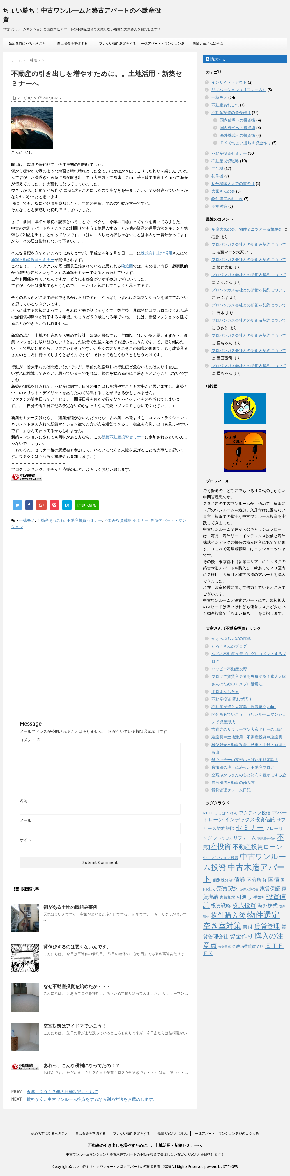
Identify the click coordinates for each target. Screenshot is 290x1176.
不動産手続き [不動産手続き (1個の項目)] (266, 838)
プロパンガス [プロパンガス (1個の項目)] (222, 838)
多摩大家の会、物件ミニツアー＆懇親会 (246, 229)
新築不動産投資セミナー (32, 259)
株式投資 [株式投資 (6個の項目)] (244, 905)
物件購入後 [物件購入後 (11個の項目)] (228, 915)
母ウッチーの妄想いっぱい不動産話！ (244, 759)
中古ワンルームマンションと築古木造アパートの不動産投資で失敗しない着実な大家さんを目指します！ (145, 1154)
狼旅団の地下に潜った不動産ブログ (242, 767)
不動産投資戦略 (118, 520)
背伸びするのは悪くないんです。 (77, 947)
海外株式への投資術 (237, 135)
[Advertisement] (98, 580)
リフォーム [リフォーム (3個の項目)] (244, 838)
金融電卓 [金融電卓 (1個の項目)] (224, 947)
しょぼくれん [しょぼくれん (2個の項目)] (226, 813)
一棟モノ (27, 520)
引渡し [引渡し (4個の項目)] (244, 897)
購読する (216, 58)
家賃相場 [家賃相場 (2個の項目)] (227, 897)
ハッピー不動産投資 (229, 668)
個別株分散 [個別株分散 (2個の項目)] (223, 880)
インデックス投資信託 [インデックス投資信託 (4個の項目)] (250, 819)
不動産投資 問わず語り (231, 699)
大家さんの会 (223, 191)
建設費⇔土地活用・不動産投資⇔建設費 (246, 737)
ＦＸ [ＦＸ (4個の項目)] (208, 953)
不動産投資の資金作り (231, 112)
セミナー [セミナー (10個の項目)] (250, 827)
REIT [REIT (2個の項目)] (208, 813)
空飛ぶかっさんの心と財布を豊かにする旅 (248, 774)
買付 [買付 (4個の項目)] (248, 926)
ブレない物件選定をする (117, 43)
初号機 (217, 176)
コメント (30, 739)
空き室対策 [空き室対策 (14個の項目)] (222, 925)
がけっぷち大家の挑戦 (231, 638)
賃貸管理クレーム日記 (231, 790)
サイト (25, 840)
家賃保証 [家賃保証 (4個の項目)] (270, 888)
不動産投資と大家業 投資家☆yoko (243, 706)
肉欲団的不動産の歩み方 (233, 782)
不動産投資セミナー (84, 520)
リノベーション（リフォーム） (238, 89)
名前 (23, 800)
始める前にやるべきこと (27, 43)
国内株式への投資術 (237, 127)
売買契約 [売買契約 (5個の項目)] (227, 888)
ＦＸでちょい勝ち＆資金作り (245, 142)
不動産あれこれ (51, 520)
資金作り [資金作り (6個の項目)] (242, 936)
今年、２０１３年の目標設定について (62, 1091)
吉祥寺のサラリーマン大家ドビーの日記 (246, 729)
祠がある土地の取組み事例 (70, 907)
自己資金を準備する (72, 43)
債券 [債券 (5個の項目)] (239, 879)
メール (25, 820)
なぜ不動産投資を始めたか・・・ (77, 986)
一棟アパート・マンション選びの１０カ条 (163, 45)
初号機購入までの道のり (233, 183)
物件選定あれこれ (227, 198)
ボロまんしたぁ (225, 691)
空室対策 (219, 206)
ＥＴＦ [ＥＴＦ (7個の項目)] (274, 946)
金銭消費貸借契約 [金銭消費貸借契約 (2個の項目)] (248, 946)
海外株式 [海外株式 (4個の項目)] (267, 905)
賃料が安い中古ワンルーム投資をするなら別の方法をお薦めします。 (92, 1099)
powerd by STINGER (221, 1166)
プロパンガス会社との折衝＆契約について (248, 244)
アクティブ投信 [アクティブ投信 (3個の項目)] (254, 813)
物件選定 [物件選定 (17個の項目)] (263, 915)
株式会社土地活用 (156, 253)
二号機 (217, 168)
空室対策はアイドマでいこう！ (74, 1026)
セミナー (141, 520)
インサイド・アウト (229, 82)
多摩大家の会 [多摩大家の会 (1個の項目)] (249, 889)
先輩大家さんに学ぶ (208, 43)
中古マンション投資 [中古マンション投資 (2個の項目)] (220, 857)
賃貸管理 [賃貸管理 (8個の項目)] (267, 926)
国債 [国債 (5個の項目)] (273, 879)
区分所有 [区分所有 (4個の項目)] (257, 880)
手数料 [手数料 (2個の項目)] (259, 897)
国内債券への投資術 (237, 120)
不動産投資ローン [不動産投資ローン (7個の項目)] (257, 847)
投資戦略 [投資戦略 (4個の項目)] (221, 905)
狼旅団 (127, 266)
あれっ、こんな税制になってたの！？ (81, 1065)
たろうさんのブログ (229, 646)
